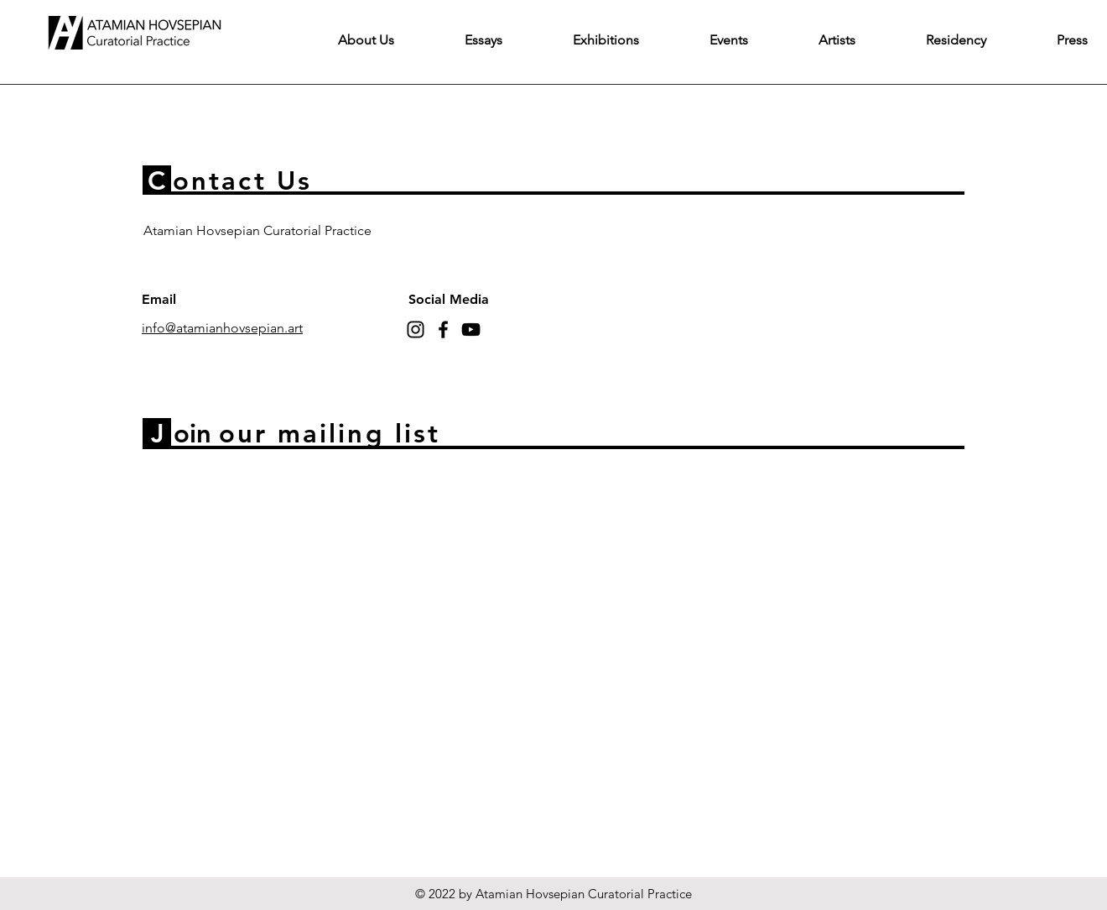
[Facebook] (443, 329)
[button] (483, 39)
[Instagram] (415, 329)
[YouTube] (471, 329)
